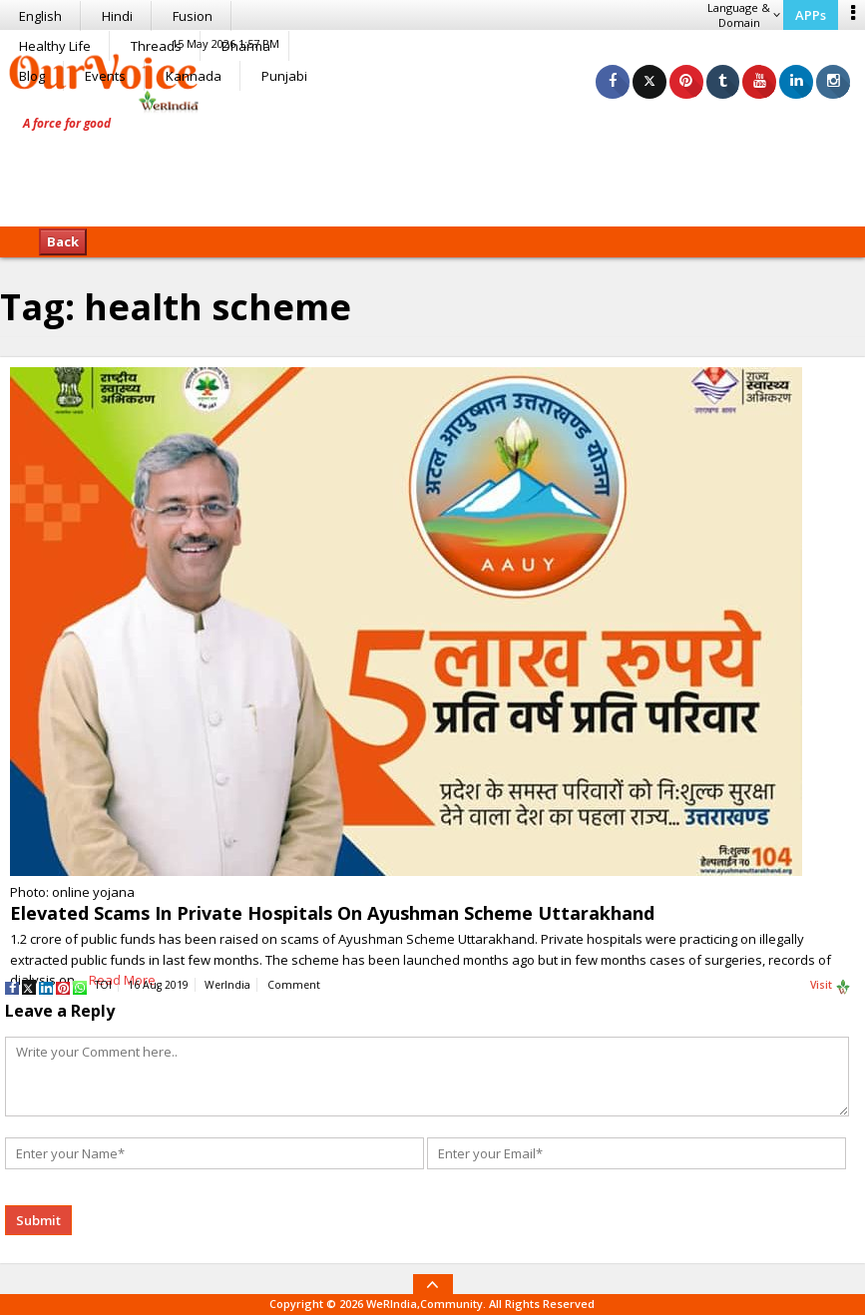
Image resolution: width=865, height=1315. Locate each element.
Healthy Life (55, 46)
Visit (830, 986)
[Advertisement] (433, 165)
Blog (32, 76)
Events (105, 76)
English (40, 16)
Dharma (245, 46)
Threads (156, 46)
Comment (293, 985)
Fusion (193, 16)
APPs (810, 15)
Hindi (117, 16)
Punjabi (284, 76)
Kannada (193, 76)
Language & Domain (743, 15)
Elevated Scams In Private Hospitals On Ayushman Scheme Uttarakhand (332, 913)
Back (63, 241)
